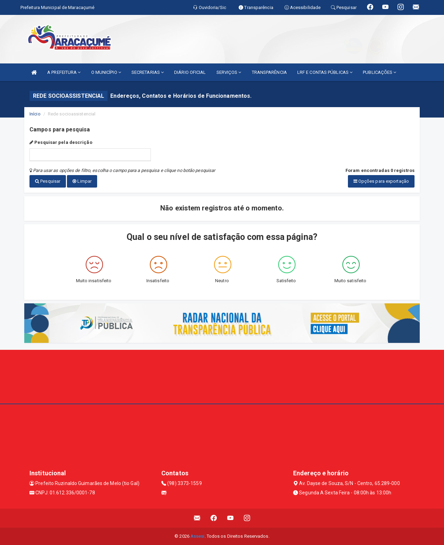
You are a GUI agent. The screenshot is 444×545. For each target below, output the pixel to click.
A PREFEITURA (63, 72)
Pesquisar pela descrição (60, 142)
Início (35, 113)
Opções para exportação (381, 181)
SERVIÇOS (228, 72)
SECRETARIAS (147, 72)
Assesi (197, 536)
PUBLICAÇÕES (379, 72)
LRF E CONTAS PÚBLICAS (324, 72)
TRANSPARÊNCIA (269, 72)
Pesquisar (47, 181)
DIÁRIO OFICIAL (190, 72)
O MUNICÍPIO (106, 72)
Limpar (82, 181)
